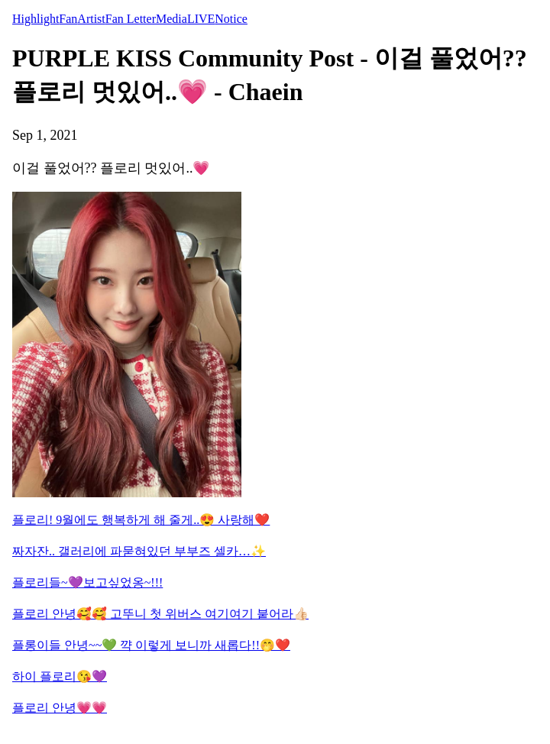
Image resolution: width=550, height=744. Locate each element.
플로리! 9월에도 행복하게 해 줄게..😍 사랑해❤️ (141, 519)
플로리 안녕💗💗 (59, 707)
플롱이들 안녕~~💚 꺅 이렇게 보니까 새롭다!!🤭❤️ (151, 645)
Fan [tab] (68, 18)
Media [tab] (171, 18)
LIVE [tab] (201, 18)
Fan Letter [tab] (130, 18)
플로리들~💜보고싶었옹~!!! (87, 582)
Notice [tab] (231, 18)
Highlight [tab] (35, 18)
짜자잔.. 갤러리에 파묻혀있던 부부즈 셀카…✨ (139, 551)
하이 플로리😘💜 (59, 676)
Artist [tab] (91, 18)
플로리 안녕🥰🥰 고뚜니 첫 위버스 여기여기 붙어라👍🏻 (160, 613)
